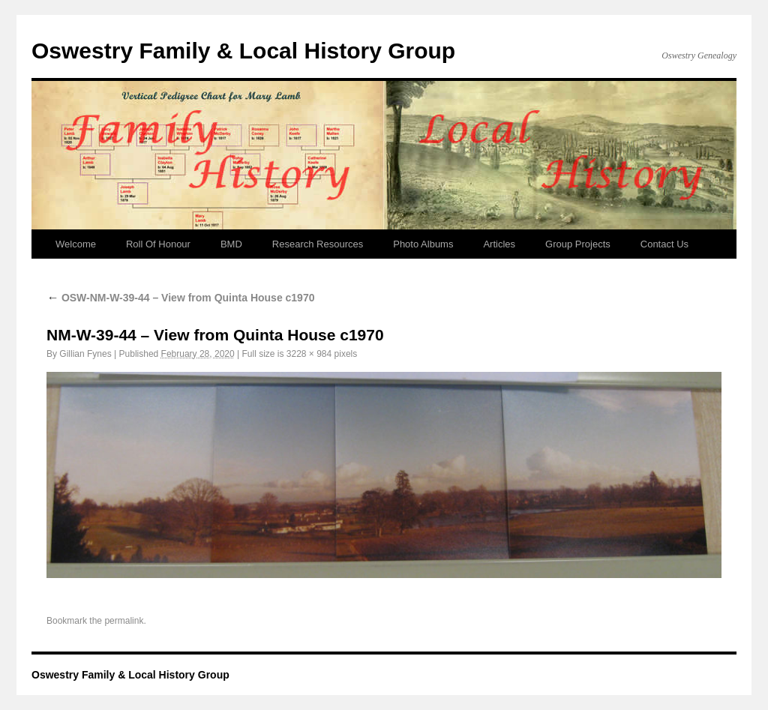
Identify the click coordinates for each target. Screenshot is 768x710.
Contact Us (664, 244)
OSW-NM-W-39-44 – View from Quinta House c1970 (180, 298)
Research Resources (317, 244)
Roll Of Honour (158, 244)
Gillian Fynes (85, 354)
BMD (231, 244)
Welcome (76, 244)
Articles (499, 244)
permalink (123, 621)
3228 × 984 (309, 354)
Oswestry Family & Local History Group (243, 50)
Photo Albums (423, 244)
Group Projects (577, 244)
